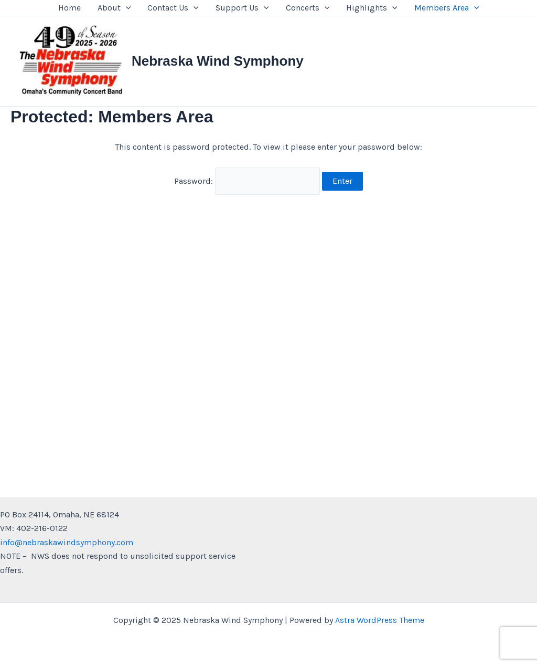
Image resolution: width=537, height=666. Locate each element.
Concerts (308, 8)
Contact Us (173, 8)
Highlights (372, 8)
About (114, 8)
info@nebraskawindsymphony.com (66, 542)
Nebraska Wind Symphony (218, 61)
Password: (247, 181)
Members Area (446, 8)
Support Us (242, 8)
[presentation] (126, 8)
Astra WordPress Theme (379, 620)
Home (69, 8)
